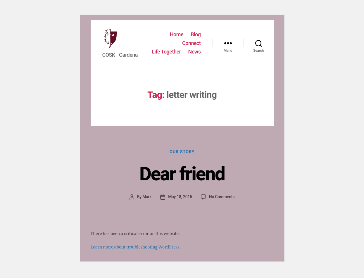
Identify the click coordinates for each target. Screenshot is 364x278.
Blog (196, 33)
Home (176, 33)
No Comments (221, 202)
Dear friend (182, 180)
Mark (146, 202)
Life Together (186, 50)
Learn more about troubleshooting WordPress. (135, 253)
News (194, 59)
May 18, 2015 (180, 202)
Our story (182, 157)
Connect (191, 42)
